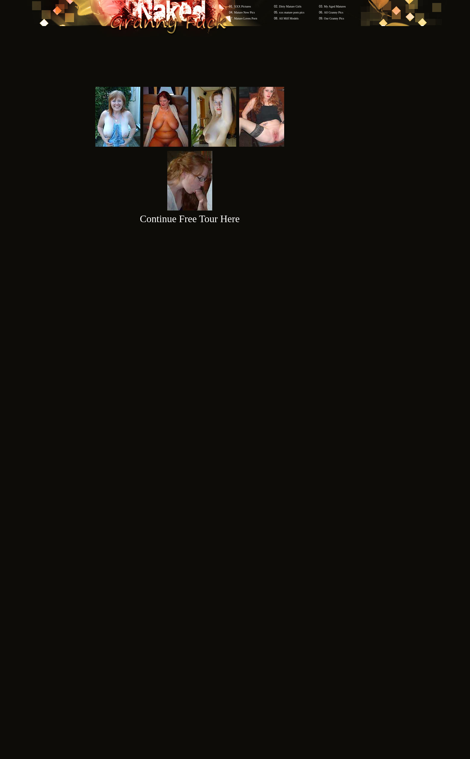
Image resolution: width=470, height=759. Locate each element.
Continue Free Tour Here (189, 218)
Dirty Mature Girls (290, 6)
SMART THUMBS (246, 644)
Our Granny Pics (334, 18)
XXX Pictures (242, 6)
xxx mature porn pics (292, 12)
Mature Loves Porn (245, 18)
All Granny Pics (333, 12)
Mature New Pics (244, 12)
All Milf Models (289, 18)
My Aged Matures (335, 6)
